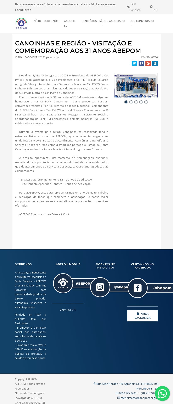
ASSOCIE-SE (70, 23)
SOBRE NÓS (51, 21)
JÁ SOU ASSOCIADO (112, 21)
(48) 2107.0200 (149, 393)
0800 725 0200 (126, 393)
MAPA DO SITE (68, 310)
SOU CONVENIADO (142, 21)
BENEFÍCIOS (89, 21)
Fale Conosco (134, 7)
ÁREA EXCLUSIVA (143, 315)
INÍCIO (37, 21)
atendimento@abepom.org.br (137, 398)
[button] (126, 102)
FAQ (154, 7)
